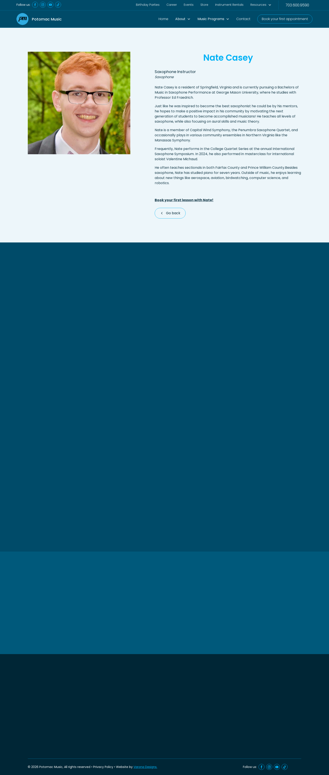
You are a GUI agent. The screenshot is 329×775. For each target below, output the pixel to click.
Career (172, 5)
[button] (183, 19)
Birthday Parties (147, 5)
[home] (39, 19)
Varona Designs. (145, 767)
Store (204, 5)
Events (189, 5)
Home (163, 18)
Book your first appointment (284, 18)
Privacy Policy (103, 767)
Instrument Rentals (229, 5)
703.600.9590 (297, 4)
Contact (243, 18)
